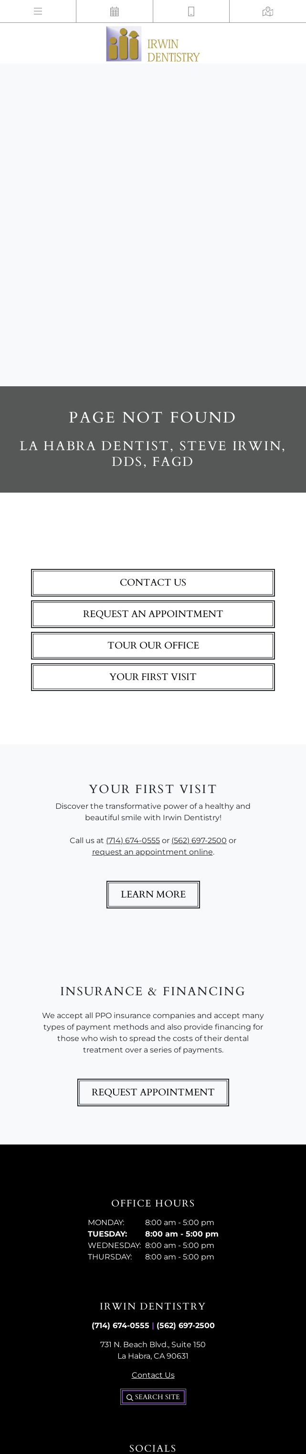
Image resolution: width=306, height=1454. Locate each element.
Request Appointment (153, 1092)
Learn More (153, 894)
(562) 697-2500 (199, 840)
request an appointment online (152, 851)
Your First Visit (153, 676)
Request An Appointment (153, 614)
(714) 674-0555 (133, 840)
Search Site (153, 1397)
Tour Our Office (153, 645)
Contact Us (153, 582)
